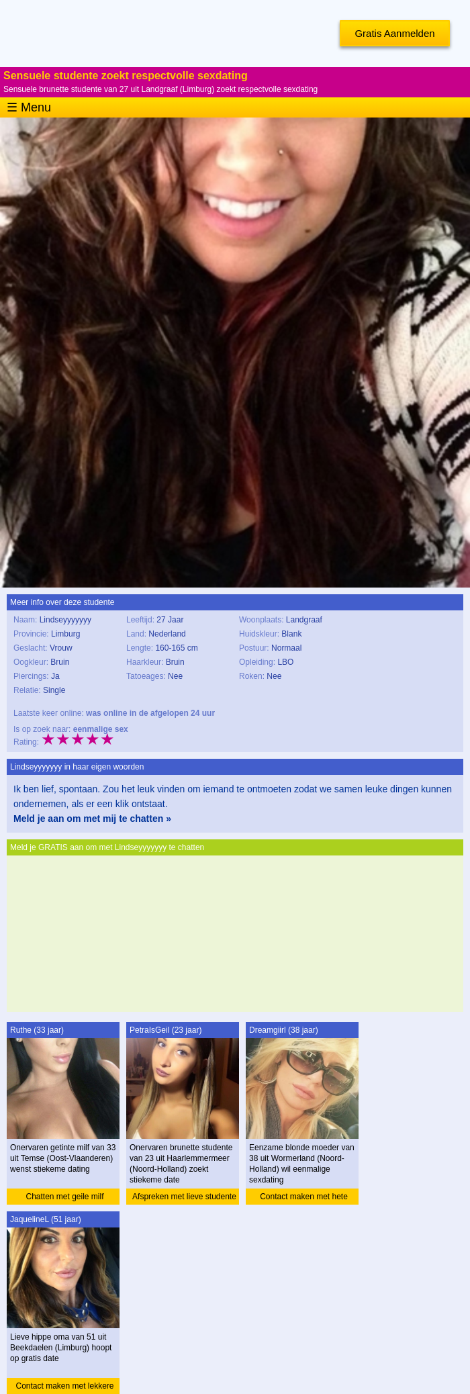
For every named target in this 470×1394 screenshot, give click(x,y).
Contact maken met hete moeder (304, 1198)
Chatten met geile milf (64, 1196)
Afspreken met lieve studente (184, 1196)
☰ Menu (29, 107)
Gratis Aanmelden (394, 33)
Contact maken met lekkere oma (64, 1387)
